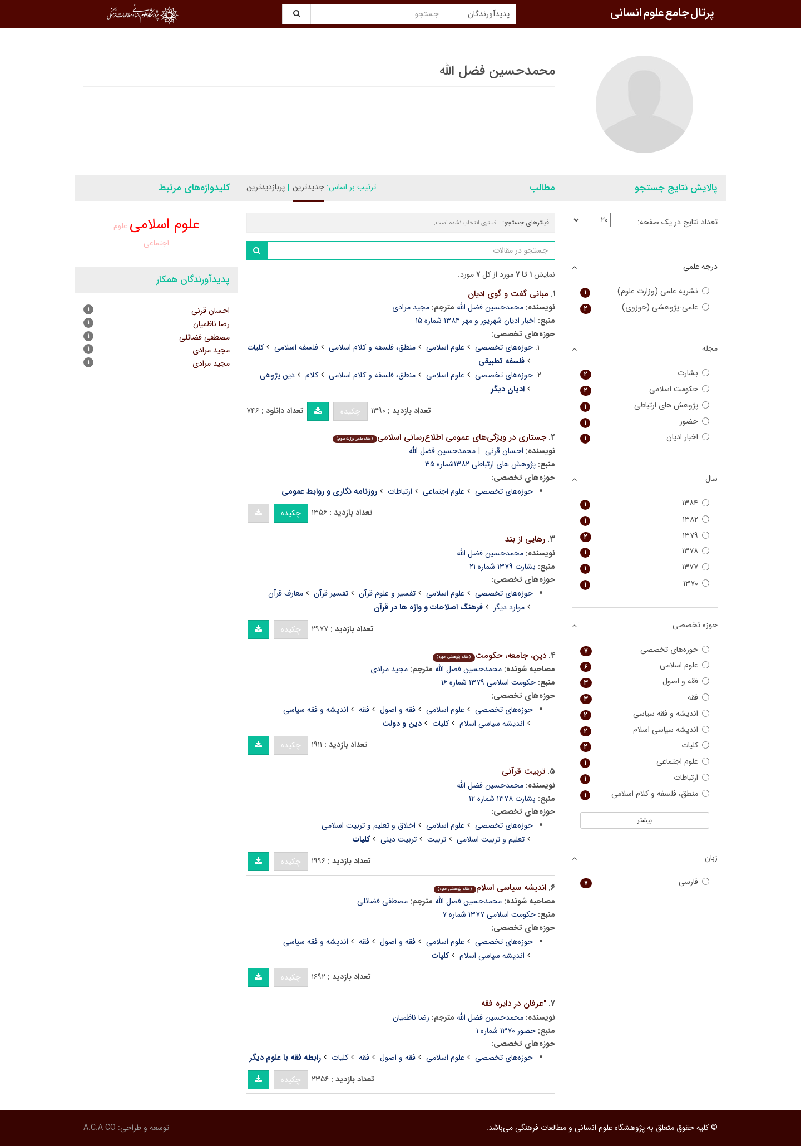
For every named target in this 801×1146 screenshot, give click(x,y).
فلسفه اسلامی (296, 347)
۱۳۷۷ (645, 567)
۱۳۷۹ (645, 535)
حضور (645, 421)
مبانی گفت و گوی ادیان (508, 294)
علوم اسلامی (445, 347)
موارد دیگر (509, 607)
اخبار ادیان (645, 437)
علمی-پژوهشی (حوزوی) (645, 307)
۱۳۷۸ (645, 551)
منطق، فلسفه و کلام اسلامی (372, 347)
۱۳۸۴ (645, 503)
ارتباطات (400, 491)
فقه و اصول (398, 710)
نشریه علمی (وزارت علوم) (645, 291)
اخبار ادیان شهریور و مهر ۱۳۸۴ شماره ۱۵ (476, 320)
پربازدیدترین (265, 187)
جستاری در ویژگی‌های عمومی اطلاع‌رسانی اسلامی (439, 437)
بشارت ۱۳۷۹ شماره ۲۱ (502, 566)
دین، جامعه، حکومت (489, 655)
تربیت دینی (398, 839)
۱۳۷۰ (645, 583)
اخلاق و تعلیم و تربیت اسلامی (369, 825)
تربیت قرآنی (523, 771)
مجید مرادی (410, 307)
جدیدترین (308, 187)
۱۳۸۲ (645, 519)
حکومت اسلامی (645, 389)
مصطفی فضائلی (382, 901)
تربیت (436, 839)
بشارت (645, 373)
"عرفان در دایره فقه (513, 1003)
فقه (364, 710)
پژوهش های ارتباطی (645, 405)
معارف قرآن (285, 593)
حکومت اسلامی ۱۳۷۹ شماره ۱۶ (488, 682)
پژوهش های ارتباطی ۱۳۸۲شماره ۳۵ (480, 464)
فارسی (645, 882)
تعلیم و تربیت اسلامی (491, 839)
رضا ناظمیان (411, 1017)
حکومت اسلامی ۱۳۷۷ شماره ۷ (489, 914)
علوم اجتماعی (443, 491)
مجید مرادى (389, 669)
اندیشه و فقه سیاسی (315, 710)
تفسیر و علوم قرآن (387, 593)
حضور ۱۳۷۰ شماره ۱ (506, 1031)
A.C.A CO (99, 1128)
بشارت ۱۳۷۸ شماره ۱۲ (502, 799)
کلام (311, 375)
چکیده (350, 411)
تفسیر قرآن (331, 593)
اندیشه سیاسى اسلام (490, 887)
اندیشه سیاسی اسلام (492, 723)
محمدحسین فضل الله (490, 307)
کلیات (255, 347)
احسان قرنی (504, 451)
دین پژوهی (277, 375)
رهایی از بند (525, 539)
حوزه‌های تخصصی (504, 347)
